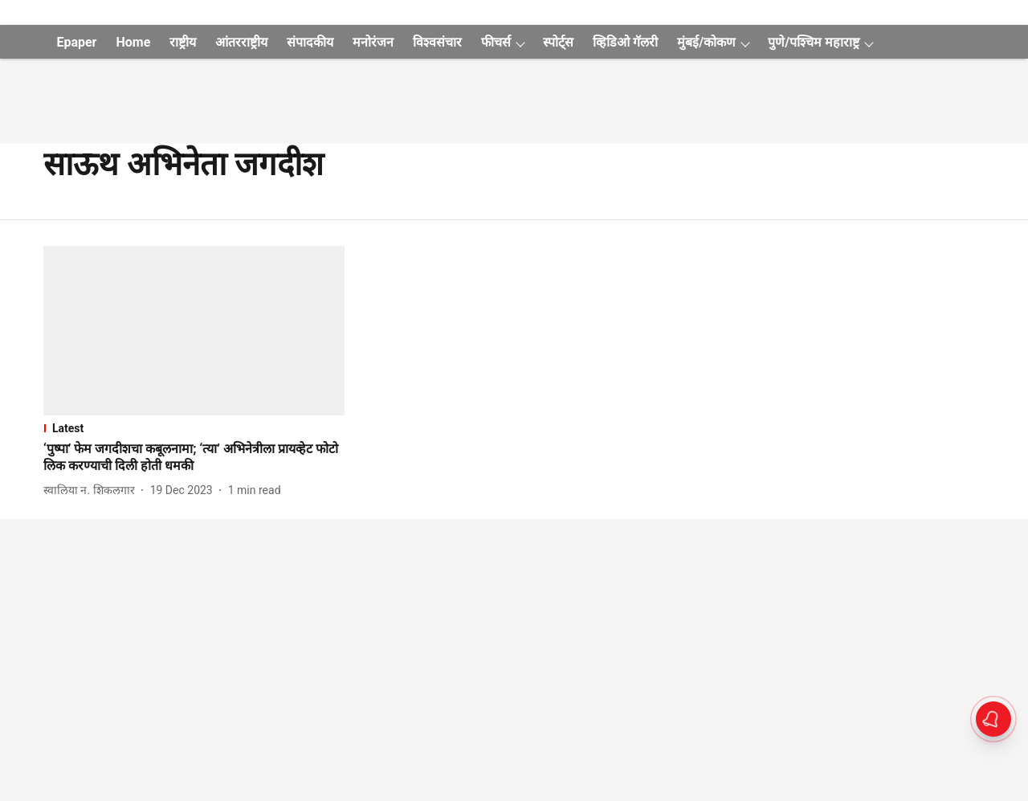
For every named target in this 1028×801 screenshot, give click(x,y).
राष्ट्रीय (182, 42)
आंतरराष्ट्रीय (241, 42)
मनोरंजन (373, 42)
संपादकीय (310, 42)
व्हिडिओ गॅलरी (625, 42)
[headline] (194, 458)
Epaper (76, 42)
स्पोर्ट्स (558, 42)
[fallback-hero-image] (194, 330)
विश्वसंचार (437, 42)
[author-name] (92, 490)
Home (133, 42)
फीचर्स (496, 42)
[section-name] (194, 428)
